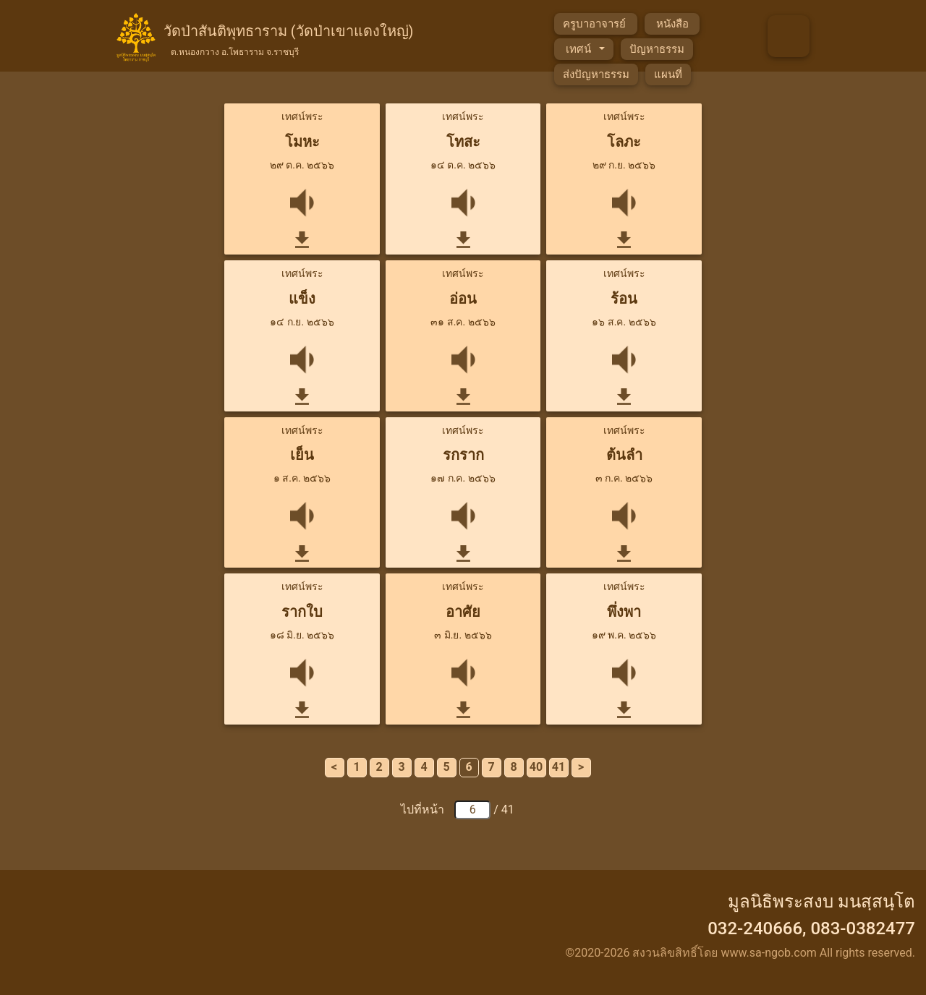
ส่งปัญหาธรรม (596, 74)
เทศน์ (579, 49)
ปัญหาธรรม (656, 49)
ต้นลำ (624, 455)
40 (536, 767)
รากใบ (302, 611)
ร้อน (624, 298)
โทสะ (463, 141)
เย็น (302, 455)
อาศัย (463, 611)
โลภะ (624, 141)
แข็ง (302, 298)
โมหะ (302, 141)
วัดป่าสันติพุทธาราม (288, 39)
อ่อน (463, 298)
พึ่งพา (624, 611)
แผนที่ (668, 74)
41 (558, 767)
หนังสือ (672, 23)
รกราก (463, 455)
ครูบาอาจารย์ (596, 23)
